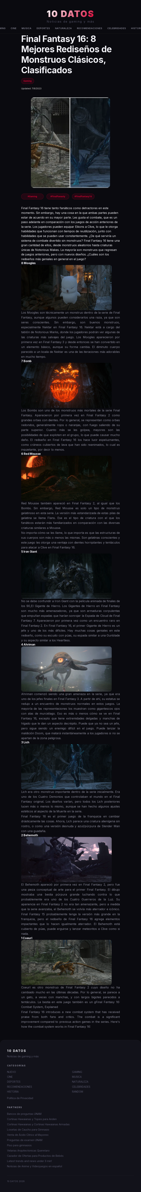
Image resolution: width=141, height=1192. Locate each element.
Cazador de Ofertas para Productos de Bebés (35, 1155)
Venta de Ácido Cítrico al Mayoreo (28, 1134)
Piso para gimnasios (19, 1145)
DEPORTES (43, 28)
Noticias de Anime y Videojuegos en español (34, 1166)
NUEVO (11, 1071)
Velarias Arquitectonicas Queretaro (28, 1150)
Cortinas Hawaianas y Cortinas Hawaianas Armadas (38, 1124)
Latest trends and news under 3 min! (29, 1161)
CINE (13, 28)
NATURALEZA (63, 28)
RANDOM (77, 1091)
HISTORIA (13, 1091)
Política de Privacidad (20, 1098)
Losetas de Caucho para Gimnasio (28, 1129)
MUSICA (26, 28)
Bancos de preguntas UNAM (24, 1113)
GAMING (77, 1071)
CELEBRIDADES (116, 28)
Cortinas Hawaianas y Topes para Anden (32, 1119)
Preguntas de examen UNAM (24, 1140)
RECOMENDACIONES (89, 28)
